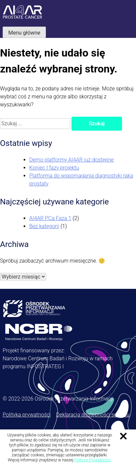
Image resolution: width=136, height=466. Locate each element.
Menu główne (24, 33)
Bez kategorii (44, 226)
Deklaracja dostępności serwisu (92, 414)
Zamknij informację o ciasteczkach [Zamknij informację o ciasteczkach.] (123, 436)
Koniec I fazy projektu (54, 168)
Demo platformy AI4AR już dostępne (71, 160)
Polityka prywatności (27, 414)
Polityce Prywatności (92, 460)
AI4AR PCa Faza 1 (50, 218)
